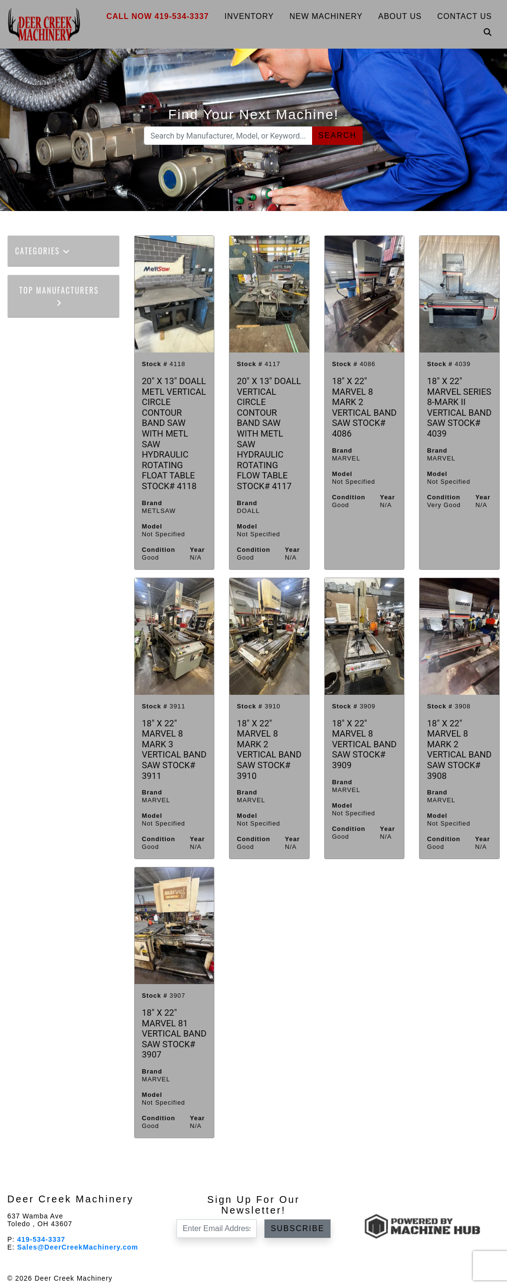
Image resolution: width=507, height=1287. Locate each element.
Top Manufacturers (59, 295)
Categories (42, 251)
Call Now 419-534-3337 (157, 16)
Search (337, 135)
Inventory (249, 16)
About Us (400, 16)
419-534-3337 (41, 1239)
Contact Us (464, 16)
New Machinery (326, 16)
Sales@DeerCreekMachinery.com (77, 1247)
